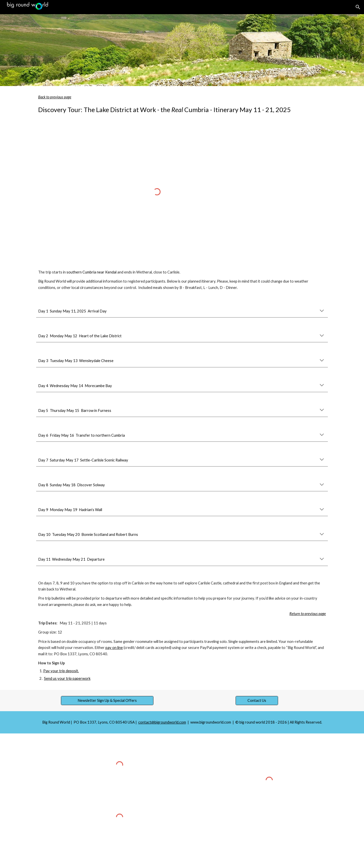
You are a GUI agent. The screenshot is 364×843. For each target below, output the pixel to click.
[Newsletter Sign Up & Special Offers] (107, 700)
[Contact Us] (257, 700)
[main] (182, 104)
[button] (358, 7)
